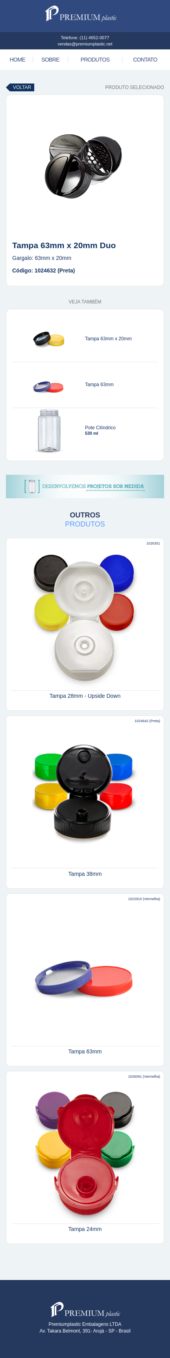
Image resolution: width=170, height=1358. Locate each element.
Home (17, 59)
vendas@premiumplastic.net (85, 44)
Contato (145, 59)
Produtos (95, 59)
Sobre (50, 59)
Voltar (22, 87)
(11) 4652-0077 (94, 37)
